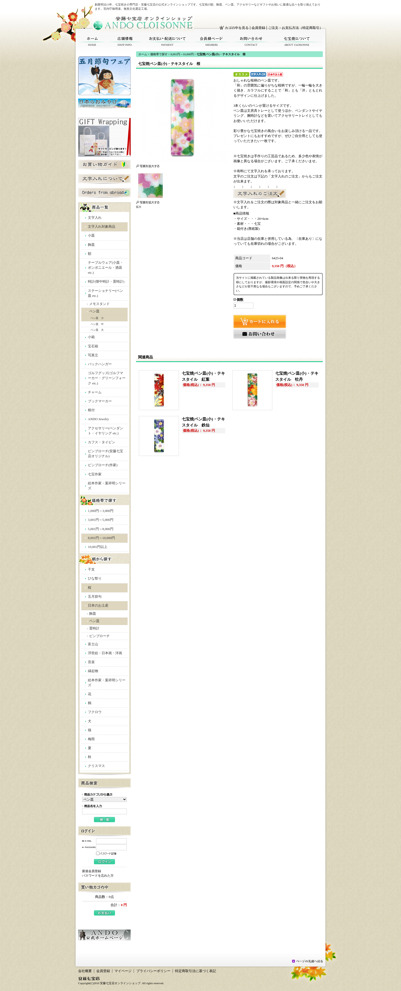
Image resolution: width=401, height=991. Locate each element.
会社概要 (85, 971)
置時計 (94, 628)
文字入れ (95, 218)
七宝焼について (297, 41)
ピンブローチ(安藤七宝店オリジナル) (105, 453)
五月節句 (95, 596)
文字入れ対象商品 (101, 226)
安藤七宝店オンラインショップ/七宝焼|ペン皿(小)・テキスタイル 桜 (143, 23)
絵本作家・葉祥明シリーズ (107, 485)
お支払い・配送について (168, 41)
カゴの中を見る (237, 28)
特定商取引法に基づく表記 (195, 971)
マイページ (123, 971)
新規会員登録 (91, 871)
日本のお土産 (98, 605)
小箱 (91, 337)
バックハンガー (100, 364)
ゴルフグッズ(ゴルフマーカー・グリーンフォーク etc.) (107, 378)
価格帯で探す (159, 54)
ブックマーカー (100, 401)
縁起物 (93, 671)
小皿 (91, 235)
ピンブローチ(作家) (103, 465)
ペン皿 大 (97, 329)
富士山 (93, 644)
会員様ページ (211, 41)
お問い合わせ (251, 41)
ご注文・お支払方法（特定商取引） (295, 28)
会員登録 (258, 28)
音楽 (91, 662)
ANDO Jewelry (98, 419)
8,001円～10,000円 (101, 538)
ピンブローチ (99, 636)
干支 (91, 569)
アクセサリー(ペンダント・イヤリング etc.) (105, 430)
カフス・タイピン (101, 442)
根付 (91, 410)
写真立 (93, 355)
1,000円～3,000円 (100, 511)
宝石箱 (93, 346)
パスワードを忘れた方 (98, 875)
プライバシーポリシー (153, 971)
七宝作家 (95, 474)
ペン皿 (94, 311)
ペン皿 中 (97, 324)
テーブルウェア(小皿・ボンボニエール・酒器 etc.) (105, 268)
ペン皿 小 (97, 318)
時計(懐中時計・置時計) (106, 281)
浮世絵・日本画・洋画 (105, 653)
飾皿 (91, 245)
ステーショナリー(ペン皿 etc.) (105, 293)
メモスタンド (99, 304)
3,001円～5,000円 (100, 520)
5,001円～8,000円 (100, 529)
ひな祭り (95, 578)
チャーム (95, 392)
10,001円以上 (97, 547)
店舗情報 (125, 41)
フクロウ (95, 712)
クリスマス (96, 766)
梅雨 (91, 739)
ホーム (92, 41)
